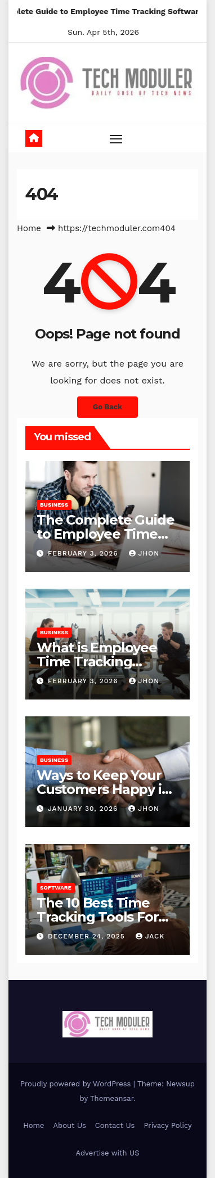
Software (55, 887)
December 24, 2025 (88, 936)
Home (29, 228)
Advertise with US (108, 1153)
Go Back (107, 407)
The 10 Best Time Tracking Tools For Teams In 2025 (97, 917)
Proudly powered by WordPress (76, 1084)
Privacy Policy (167, 1125)
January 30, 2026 (84, 809)
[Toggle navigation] (116, 139)
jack (150, 936)
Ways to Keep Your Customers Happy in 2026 (103, 789)
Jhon (144, 553)
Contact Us (115, 1125)
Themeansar (111, 1098)
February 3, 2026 (84, 553)
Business (54, 505)
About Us (69, 1125)
